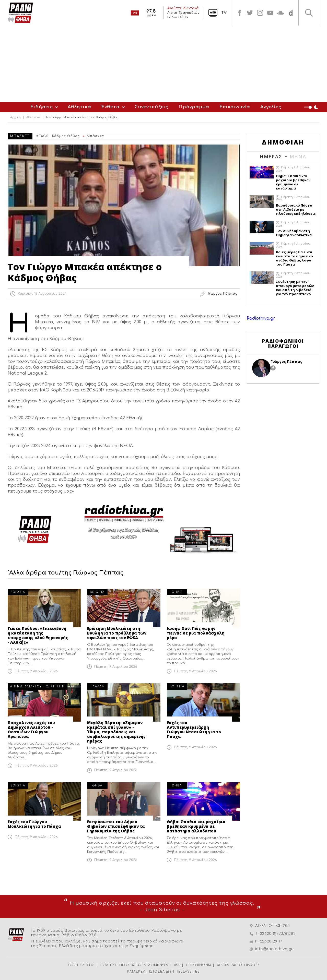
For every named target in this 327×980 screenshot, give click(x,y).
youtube (270, 13)
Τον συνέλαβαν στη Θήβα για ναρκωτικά (294, 233)
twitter (250, 13)
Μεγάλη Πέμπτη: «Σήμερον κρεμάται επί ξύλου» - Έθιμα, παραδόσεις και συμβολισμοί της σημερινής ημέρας (116, 732)
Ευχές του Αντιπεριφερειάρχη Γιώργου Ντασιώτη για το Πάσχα (194, 729)
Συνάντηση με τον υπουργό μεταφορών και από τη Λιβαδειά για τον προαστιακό (295, 288)
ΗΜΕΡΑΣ (271, 156)
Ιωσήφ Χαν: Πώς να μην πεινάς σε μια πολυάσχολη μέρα (196, 633)
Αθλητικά (79, 106)
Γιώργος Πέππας (286, 361)
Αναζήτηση (309, 13)
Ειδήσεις (41, 106)
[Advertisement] (163, 64)
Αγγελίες (270, 106)
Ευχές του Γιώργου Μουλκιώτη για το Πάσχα (34, 824)
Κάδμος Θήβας (66, 136)
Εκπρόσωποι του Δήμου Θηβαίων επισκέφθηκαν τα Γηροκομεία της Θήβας (116, 826)
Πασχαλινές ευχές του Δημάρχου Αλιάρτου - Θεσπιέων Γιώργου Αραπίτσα (31, 729)
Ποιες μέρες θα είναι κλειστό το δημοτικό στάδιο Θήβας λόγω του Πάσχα (294, 258)
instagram (260, 13)
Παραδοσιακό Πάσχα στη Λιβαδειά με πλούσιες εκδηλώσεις (296, 209)
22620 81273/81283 (278, 934)
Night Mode (311, 107)
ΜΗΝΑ (298, 156)
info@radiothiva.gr (274, 949)
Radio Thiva (20, 13)
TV (224, 12)
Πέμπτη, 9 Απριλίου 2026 (36, 671)
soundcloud (280, 13)
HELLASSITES (188, 971)
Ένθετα (110, 106)
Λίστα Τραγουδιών (183, 13)
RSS (177, 965)
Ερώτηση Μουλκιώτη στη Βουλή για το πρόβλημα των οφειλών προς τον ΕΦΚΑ (116, 633)
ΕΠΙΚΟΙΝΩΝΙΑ (199, 965)
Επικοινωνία (234, 106)
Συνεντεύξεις (151, 106)
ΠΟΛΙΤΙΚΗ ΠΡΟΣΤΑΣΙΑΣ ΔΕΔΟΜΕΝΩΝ (134, 965)
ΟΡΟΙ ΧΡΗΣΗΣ (81, 965)
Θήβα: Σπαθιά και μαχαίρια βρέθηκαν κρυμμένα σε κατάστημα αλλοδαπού (196, 826)
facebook (240, 13)
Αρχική (15, 117)
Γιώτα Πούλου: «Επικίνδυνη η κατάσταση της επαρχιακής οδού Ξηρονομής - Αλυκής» (38, 635)
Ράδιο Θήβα (177, 17)
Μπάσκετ (95, 136)
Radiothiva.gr (261, 318)
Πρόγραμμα (194, 106)
